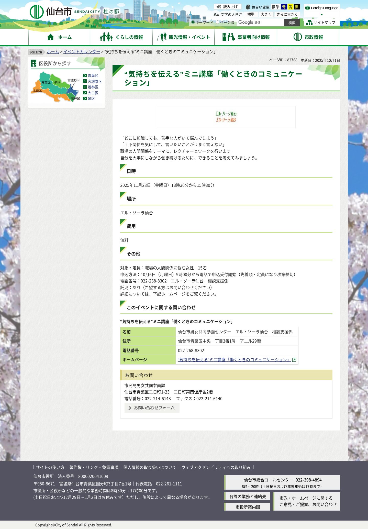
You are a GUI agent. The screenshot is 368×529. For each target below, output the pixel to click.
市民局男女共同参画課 (144, 385)
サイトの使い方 (50, 467)
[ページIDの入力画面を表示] (217, 22)
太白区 (93, 92)
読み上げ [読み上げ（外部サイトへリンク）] (230, 6)
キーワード (202, 22)
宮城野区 (95, 81)
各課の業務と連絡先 (247, 496)
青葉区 (93, 75)
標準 (276, 6)
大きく (266, 14)
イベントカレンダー (81, 51)
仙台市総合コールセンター (268, 480)
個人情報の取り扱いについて (149, 467)
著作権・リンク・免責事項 (93, 467)
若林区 (93, 86)
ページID (225, 22)
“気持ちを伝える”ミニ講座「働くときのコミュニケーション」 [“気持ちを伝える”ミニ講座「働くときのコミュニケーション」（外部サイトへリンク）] (234, 359)
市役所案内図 (248, 507)
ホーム (53, 51)
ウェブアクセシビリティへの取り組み (216, 467)
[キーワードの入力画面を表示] (193, 22)
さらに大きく (287, 14)
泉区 (91, 98)
